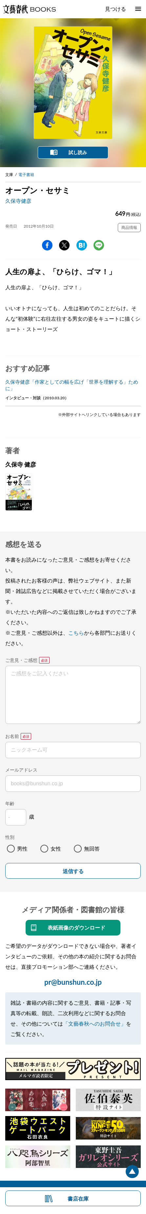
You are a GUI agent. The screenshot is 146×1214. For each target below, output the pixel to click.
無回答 (92, 848)
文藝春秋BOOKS (29, 9)
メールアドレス (21, 770)
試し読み (78, 152)
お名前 (12, 736)
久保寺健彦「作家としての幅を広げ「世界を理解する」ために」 (71, 385)
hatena (81, 245)
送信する (73, 871)
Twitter (64, 245)
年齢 (9, 803)
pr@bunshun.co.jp (73, 982)
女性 (56, 848)
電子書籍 (26, 174)
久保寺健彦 (18, 201)
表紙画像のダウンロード (76, 927)
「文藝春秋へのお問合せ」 (94, 1023)
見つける (115, 9)
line (99, 245)
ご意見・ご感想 (21, 660)
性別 (9, 837)
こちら (76, 633)
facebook (47, 245)
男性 (22, 848)
